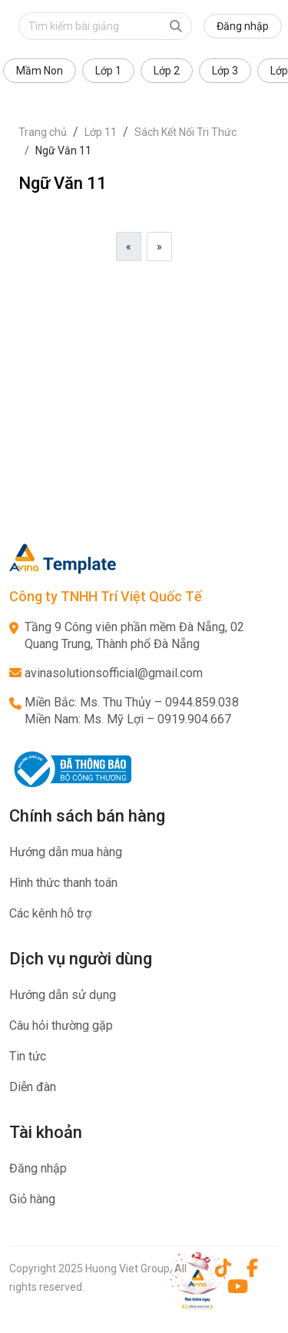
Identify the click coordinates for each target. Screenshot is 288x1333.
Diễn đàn (32, 1087)
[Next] (159, 246)
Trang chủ (42, 132)
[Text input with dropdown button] (89, 26)
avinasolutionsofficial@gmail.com (114, 673)
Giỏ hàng (32, 1199)
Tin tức (27, 1056)
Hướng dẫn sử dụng (62, 994)
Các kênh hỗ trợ (50, 913)
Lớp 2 (167, 70)
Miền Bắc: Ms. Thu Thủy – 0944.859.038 (132, 702)
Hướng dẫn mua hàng (65, 852)
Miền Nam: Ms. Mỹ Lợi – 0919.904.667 (128, 719)
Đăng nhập (243, 26)
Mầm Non (39, 70)
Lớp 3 (225, 70)
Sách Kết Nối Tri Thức (185, 132)
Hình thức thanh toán (63, 882)
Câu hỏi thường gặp (61, 1025)
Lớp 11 (100, 132)
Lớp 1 (108, 70)
